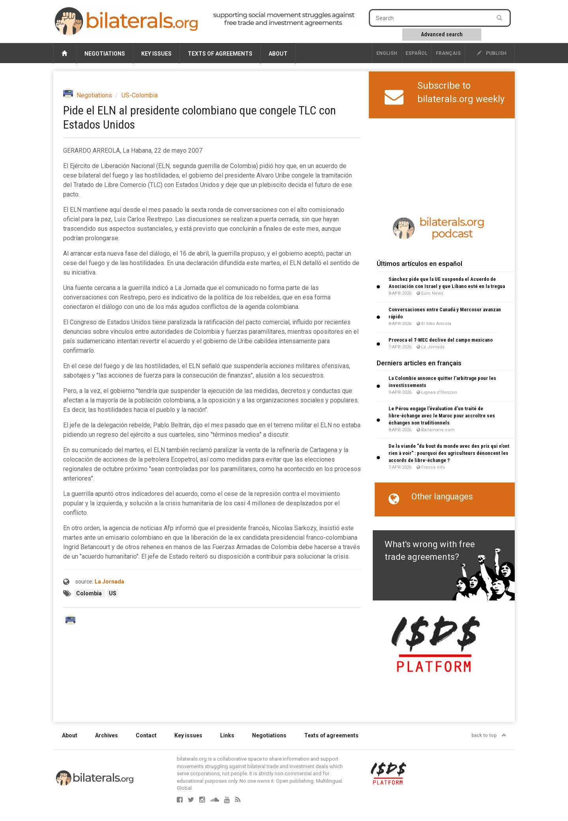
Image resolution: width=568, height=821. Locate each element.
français (448, 53)
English (386, 53)
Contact (146, 735)
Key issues (156, 53)
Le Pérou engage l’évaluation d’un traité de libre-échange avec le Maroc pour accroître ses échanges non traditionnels (442, 416)
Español (416, 53)
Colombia (89, 593)
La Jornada (109, 581)
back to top (488, 735)
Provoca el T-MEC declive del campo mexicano (441, 340)
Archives (106, 735)
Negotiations (104, 53)
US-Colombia (139, 95)
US (112, 593)
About (278, 53)
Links (227, 735)
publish (491, 53)
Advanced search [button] (442, 34)
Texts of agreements (220, 53)
